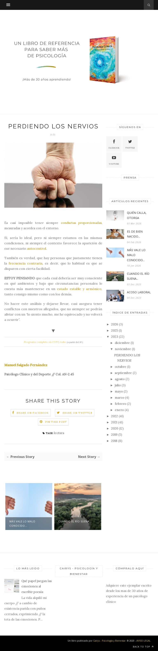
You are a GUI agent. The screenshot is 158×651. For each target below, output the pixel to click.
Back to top (143, 646)
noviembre (123, 349)
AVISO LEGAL (143, 640)
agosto (120, 379)
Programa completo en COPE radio (45, 342)
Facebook (114, 143)
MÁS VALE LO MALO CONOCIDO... (22, 524)
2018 (114, 441)
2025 (114, 330)
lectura (59, 433)
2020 (114, 428)
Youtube (114, 159)
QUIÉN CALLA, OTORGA (136, 215)
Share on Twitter (77, 412)
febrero (120, 404)
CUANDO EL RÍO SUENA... (75, 521)
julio (118, 385)
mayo (119, 391)
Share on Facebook (33, 412)
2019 (114, 435)
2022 (114, 416)
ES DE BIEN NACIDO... (135, 234)
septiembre (123, 373)
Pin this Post (56, 421)
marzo (119, 397)
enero (119, 410)
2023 (114, 337)
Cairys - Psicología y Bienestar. (110, 640)
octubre (120, 367)
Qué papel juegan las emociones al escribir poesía (36, 586)
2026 (114, 324)
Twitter (130, 143)
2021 (114, 422)
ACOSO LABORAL (139, 292)
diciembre (122, 343)
